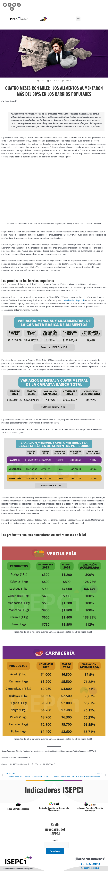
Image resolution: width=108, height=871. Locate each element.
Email (55, 840)
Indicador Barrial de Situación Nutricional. (90, 809)
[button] (78, 19)
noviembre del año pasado (73, 300)
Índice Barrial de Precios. (18, 808)
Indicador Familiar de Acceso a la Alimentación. (54, 809)
